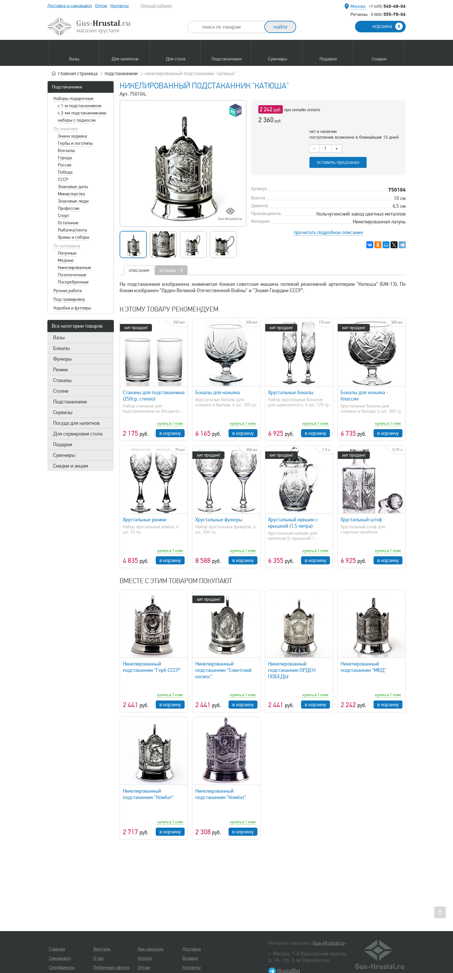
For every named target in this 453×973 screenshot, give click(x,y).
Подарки (62, 444)
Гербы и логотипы (75, 143)
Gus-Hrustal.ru (328, 943)
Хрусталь (101, 949)
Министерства (71, 194)
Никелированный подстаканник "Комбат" (148, 794)
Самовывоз (60, 958)
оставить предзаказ (338, 162)
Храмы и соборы (73, 237)
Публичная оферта (111, 967)
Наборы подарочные (73, 98)
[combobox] (231, 27)
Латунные (67, 253)
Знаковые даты (73, 187)
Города (65, 158)
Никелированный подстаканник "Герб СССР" (152, 667)
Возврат (190, 958)
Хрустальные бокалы (290, 392)
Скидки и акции (70, 466)
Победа (65, 172)
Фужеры (62, 359)
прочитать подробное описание (328, 232)
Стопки (60, 391)
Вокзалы (66, 150)
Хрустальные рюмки (144, 519)
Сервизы (63, 412)
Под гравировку (69, 299)
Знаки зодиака (72, 136)
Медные (66, 260)
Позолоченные (72, 275)
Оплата (145, 958)
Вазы (59, 337)
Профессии (68, 208)
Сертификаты (62, 967)
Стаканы (62, 380)
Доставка (191, 949)
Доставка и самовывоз (69, 6)
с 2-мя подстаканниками (82, 113)
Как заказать (150, 949)
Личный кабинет (156, 6)
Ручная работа (67, 291)
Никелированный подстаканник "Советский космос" (223, 670)
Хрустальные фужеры (218, 519)
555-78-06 (388, 14)
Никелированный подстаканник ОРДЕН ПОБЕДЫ (291, 670)
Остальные (68, 223)
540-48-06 (387, 6)
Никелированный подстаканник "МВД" (363, 667)
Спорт (63, 215)
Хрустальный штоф (361, 519)
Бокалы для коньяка (217, 392)
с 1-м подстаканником (79, 106)
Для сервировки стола (78, 434)
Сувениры (64, 455)
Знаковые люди (73, 201)
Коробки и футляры (72, 308)
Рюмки (60, 369)
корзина (387, 26)
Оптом (101, 6)
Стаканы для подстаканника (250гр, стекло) (154, 395)
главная (78, 73)
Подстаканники (67, 87)
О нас (98, 958)
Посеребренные (73, 282)
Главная (57, 949)
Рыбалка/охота (72, 230)
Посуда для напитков (76, 423)
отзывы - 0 (171, 270)
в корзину (170, 433)
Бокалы (61, 348)
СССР (63, 179)
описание (139, 270)
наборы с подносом (77, 120)
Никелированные (74, 267)
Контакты (119, 6)
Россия (64, 165)
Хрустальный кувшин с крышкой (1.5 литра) (293, 522)
